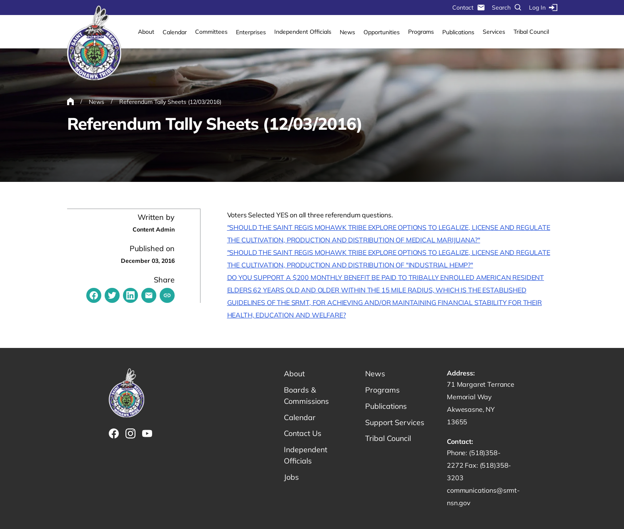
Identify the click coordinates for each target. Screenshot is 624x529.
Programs (421, 31)
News (347, 32)
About (146, 31)
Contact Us (303, 433)
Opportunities (381, 32)
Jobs (291, 477)
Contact (468, 7)
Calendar (175, 32)
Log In (543, 7)
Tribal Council (531, 31)
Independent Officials (302, 31)
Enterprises (251, 32)
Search (507, 7)
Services (494, 31)
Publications (458, 32)
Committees (211, 31)
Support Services (394, 422)
